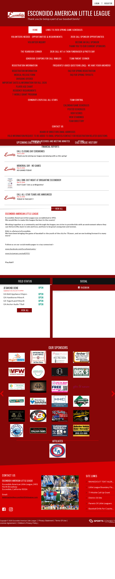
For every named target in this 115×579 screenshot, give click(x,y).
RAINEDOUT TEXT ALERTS (100, 482)
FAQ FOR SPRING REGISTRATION (81, 71)
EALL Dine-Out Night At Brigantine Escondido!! (39, 180)
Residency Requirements (24, 90)
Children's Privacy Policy (27, 523)
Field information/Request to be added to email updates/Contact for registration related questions (57, 135)
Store (81, 141)
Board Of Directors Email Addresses (57, 132)
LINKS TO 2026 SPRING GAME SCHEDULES (64, 29)
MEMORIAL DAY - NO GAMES (29, 165)
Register (108, 3)
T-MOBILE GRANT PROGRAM (24, 94)
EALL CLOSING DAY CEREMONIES (31, 151)
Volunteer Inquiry (37, 42)
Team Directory (76, 121)
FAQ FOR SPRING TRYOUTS (81, 74)
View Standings (76, 117)
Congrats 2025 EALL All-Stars (43, 99)
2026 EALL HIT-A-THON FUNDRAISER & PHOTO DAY (72, 51)
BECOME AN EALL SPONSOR (87, 42)
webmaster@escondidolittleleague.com (20, 497)
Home (35, 29)
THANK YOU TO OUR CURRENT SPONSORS (87, 46)
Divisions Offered (24, 78)
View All (24, 310)
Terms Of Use (60, 521)
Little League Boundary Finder (100, 487)
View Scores (76, 113)
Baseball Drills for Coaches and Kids (100, 509)
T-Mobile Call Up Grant (98, 492)
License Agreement (8, 523)
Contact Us (57, 126)
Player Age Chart (24, 86)
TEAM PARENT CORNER (79, 58)
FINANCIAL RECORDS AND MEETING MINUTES (50, 141)
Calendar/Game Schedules (76, 105)
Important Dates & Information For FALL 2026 (24, 82)
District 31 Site (94, 498)
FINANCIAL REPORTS (50, 146)
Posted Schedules (76, 109)
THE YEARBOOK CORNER (31, 51)
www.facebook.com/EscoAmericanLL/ (20, 249)
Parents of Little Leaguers (99, 503)
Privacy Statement (46, 521)
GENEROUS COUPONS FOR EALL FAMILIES (43, 58)
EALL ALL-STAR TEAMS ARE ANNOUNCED (34, 194)
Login (97, 3)
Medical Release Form (24, 74)
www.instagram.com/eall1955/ (17, 253)
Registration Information (24, 71)
